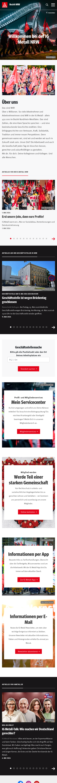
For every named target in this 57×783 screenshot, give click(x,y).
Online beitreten (28, 511)
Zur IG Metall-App (28, 579)
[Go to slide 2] (14, 238)
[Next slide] (53, 238)
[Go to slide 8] (33, 238)
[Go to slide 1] (10, 238)
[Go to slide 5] (23, 238)
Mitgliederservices (28, 431)
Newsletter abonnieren (28, 651)
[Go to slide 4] (20, 238)
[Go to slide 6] (27, 238)
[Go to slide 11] (43, 238)
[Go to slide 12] (46, 238)
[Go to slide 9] (36, 238)
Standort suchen (28, 368)
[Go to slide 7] (30, 238)
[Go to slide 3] (17, 238)
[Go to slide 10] (40, 238)
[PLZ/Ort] (28, 359)
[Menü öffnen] (53, 4)
